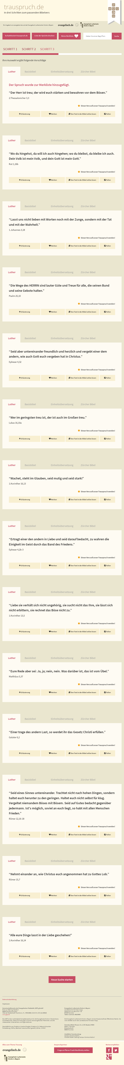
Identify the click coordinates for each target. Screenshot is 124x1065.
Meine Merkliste (69, 36)
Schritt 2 (29, 49)
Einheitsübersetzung (62, 71)
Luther (12, 71)
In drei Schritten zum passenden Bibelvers (27, 12)
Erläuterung (24, 114)
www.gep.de (6, 1014)
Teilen (107, 114)
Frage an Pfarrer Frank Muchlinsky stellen (73, 1050)
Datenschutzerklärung (9, 999)
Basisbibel (30, 71)
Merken (53, 114)
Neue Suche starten (62, 979)
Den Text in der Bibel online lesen (82, 114)
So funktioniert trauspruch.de (16, 35)
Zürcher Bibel (88, 71)
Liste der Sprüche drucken (44, 35)
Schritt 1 (10, 49)
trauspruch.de (24, 6)
